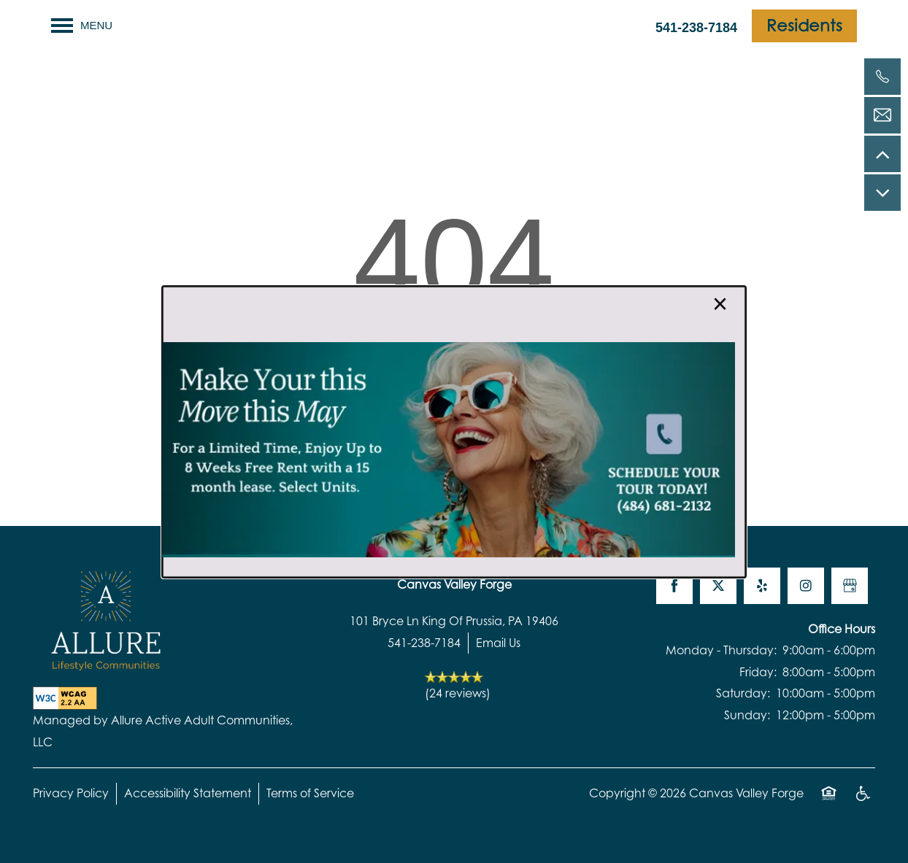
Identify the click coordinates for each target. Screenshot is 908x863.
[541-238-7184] (882, 76)
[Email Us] (882, 115)
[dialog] (454, 432)
